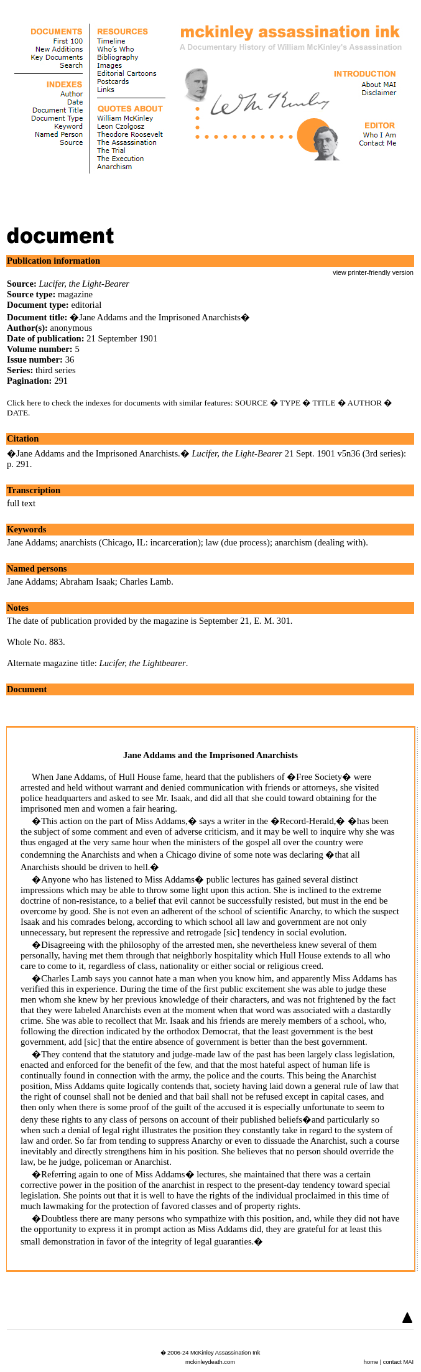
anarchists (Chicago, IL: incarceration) (130, 542)
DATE (17, 412)
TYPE (290, 402)
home (371, 1362)
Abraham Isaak (87, 581)
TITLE (324, 402)
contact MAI (398, 1362)
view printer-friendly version (373, 272)
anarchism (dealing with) (320, 542)
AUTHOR (365, 402)
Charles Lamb (146, 581)
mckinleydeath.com (210, 1362)
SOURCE (251, 402)
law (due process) (238, 542)
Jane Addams (31, 542)
